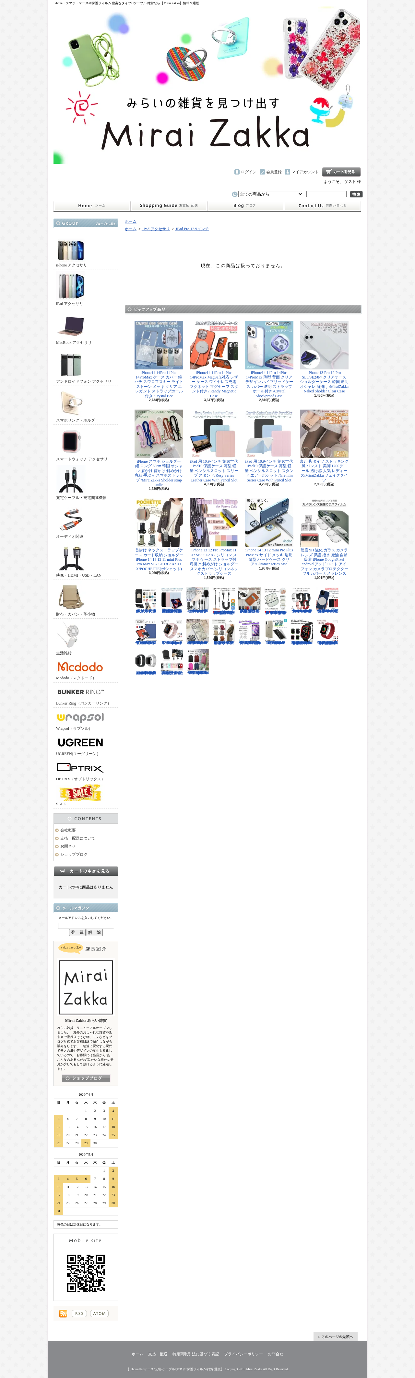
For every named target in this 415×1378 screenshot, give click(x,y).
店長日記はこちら (86, 1078)
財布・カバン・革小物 (75, 598)
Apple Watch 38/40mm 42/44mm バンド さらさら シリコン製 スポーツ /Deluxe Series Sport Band (171, 632)
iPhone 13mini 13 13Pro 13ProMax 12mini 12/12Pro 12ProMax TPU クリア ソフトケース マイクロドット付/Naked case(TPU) (275, 632)
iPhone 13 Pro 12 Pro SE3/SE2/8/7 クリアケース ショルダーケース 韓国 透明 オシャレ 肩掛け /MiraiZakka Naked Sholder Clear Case (324, 357)
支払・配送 (158, 1354)
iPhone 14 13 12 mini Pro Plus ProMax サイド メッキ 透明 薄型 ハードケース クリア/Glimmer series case (269, 532)
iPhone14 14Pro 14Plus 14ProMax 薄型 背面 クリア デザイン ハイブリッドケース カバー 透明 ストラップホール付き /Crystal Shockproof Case (269, 359)
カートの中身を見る (85, 871)
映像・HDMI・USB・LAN (78, 560)
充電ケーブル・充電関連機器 (81, 482)
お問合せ (322, 206)
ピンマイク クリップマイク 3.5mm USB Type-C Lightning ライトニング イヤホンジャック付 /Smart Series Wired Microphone (197, 600)
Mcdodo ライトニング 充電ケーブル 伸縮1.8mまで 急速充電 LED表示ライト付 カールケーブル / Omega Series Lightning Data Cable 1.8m (223, 601)
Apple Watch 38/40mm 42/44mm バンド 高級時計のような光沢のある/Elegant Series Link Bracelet (146, 662)
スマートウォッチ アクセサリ (82, 443)
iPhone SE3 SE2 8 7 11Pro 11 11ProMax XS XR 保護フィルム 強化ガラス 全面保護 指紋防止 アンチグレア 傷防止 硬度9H (249, 632)
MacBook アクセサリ (74, 327)
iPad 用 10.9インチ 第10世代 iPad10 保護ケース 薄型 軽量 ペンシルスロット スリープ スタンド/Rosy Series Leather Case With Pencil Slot (214, 446)
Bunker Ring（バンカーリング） (83, 695)
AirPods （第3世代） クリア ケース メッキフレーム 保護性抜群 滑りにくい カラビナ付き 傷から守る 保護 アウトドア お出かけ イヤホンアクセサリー (275, 601)
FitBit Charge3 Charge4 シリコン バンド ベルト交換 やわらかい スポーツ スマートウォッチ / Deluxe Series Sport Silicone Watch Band (301, 600)
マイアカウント (305, 172)
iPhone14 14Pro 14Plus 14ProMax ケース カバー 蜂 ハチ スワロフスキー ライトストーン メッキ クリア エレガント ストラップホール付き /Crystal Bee (159, 359)
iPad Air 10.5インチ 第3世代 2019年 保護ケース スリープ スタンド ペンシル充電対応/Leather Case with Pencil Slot (146, 632)
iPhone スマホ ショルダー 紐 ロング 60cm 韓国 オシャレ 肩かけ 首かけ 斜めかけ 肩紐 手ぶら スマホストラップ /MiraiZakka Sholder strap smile (159, 448)
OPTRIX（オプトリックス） (80, 770)
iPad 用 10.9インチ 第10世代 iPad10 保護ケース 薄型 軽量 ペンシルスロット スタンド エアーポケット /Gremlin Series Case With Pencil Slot (269, 446)
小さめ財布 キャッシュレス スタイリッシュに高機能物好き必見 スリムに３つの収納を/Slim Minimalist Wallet (249, 600)
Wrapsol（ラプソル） (80, 720)
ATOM (99, 1313)
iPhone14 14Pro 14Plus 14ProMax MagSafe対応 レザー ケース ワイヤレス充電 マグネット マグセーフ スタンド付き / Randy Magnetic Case (214, 359)
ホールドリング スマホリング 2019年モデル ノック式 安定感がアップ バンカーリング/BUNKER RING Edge (146, 600)
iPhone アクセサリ (71, 249)
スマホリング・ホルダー (77, 405)
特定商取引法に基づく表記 (195, 1354)
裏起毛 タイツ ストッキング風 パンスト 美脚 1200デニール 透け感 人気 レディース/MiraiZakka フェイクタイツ (324, 446)
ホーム (91, 206)
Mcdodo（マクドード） (80, 669)
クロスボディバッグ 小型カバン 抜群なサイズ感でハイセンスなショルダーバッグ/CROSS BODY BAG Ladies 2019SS (223, 632)
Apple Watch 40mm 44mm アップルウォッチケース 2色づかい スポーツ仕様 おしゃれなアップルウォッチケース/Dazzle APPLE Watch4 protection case (301, 632)
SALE (80, 795)
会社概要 (68, 830)
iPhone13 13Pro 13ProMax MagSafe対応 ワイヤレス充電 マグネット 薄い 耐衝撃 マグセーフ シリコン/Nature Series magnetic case (327, 600)
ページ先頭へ (336, 1336)
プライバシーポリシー (243, 1354)
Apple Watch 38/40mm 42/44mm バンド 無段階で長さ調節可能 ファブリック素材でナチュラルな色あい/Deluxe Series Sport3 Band (327, 632)
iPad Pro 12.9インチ (192, 229)
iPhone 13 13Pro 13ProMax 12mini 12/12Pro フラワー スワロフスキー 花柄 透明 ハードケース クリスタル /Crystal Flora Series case (197, 632)
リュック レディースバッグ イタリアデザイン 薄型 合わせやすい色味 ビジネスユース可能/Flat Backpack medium (197, 662)
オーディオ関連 (71, 521)
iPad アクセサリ (71, 288)
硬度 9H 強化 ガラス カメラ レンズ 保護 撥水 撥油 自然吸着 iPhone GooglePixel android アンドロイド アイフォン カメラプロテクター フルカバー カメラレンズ (324, 537)
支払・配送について (168, 206)
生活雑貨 (71, 637)
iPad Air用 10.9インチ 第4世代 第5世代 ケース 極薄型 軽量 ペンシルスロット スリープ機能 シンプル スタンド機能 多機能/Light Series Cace (171, 600)
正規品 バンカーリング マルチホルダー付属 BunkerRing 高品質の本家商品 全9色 (171, 662)
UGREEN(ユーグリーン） (80, 745)
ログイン (248, 172)
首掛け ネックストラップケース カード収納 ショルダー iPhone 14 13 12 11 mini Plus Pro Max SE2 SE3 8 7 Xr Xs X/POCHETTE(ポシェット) (159, 534)
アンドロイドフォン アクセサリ (84, 366)
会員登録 (274, 172)
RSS (79, 1313)
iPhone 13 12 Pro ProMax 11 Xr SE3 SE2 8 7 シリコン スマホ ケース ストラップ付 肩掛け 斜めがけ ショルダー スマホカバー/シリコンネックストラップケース (214, 537)
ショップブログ (245, 206)
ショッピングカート (341, 172)
